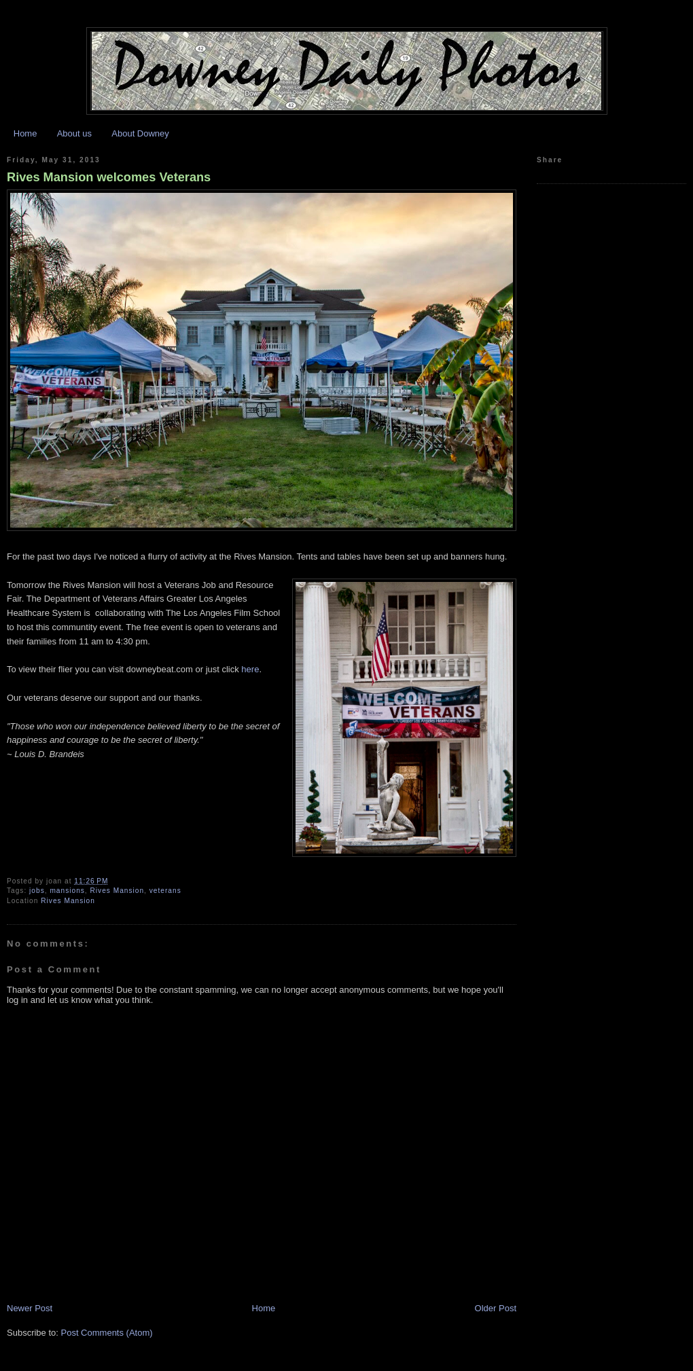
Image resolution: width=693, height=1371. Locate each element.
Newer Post (29, 1308)
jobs (37, 890)
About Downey (140, 133)
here (250, 669)
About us (74, 133)
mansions (67, 890)
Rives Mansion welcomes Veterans (109, 177)
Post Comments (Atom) (107, 1333)
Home (25, 133)
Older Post (495, 1308)
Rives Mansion (117, 890)
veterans (165, 890)
